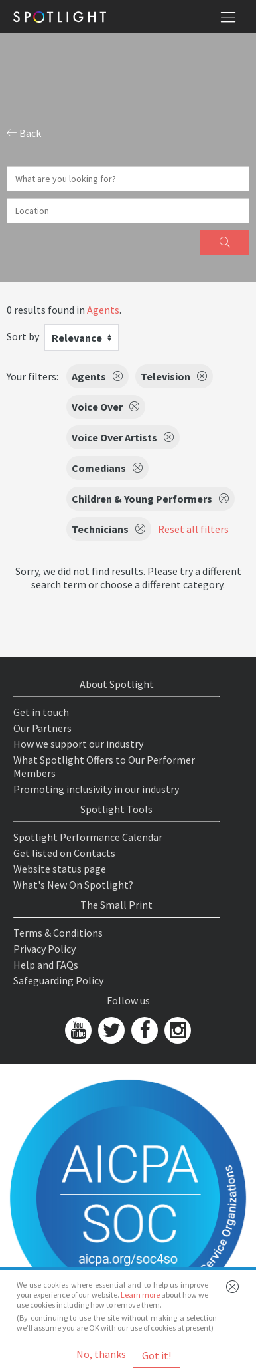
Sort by (23, 336)
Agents (103, 309)
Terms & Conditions (58, 932)
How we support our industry (78, 743)
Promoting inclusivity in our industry (96, 789)
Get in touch (41, 712)
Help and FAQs (45, 964)
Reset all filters (193, 529)
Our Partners (42, 728)
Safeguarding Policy (58, 980)
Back (24, 133)
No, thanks (101, 1354)
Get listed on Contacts (64, 852)
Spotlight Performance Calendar (87, 837)
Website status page (59, 868)
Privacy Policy (44, 948)
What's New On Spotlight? (73, 884)
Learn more (140, 1295)
